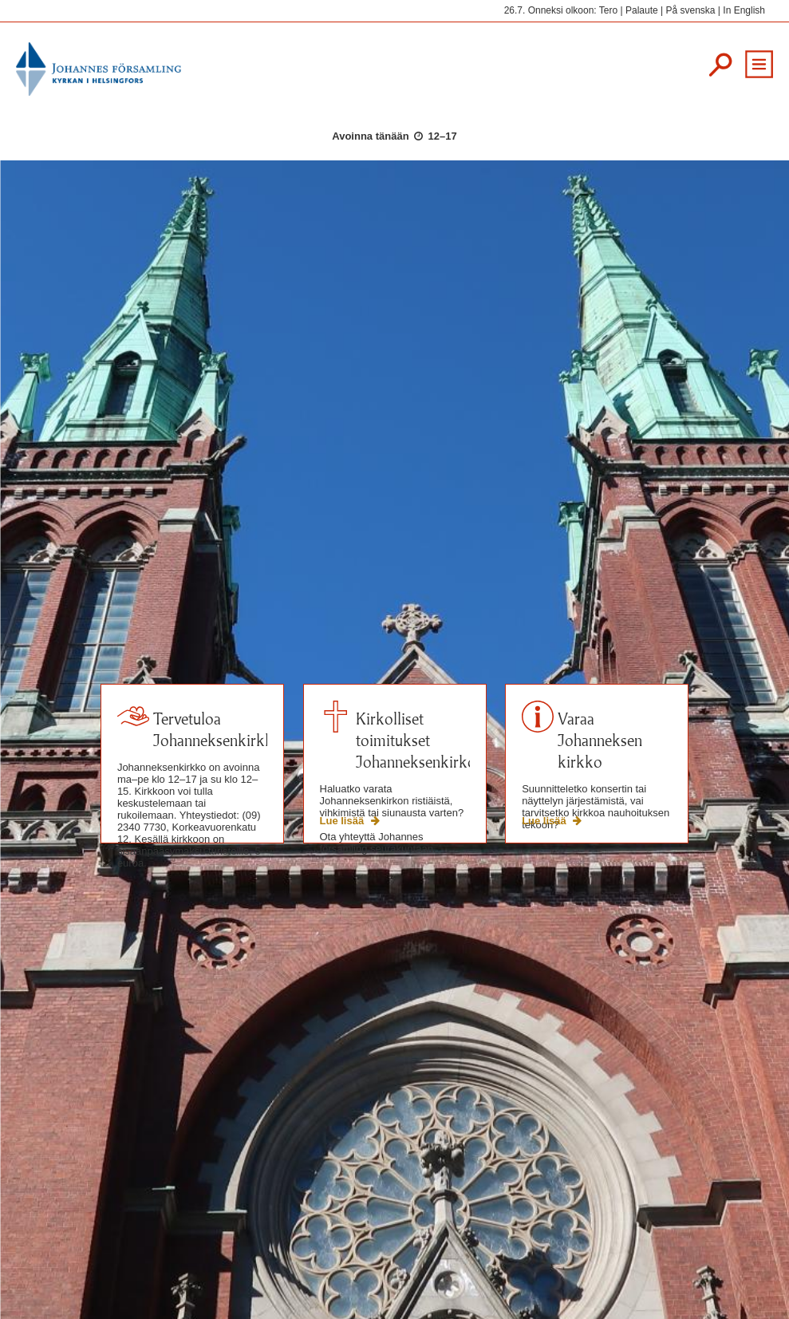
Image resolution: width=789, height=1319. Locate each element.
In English (744, 10)
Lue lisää (343, 821)
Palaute (641, 10)
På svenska (690, 10)
